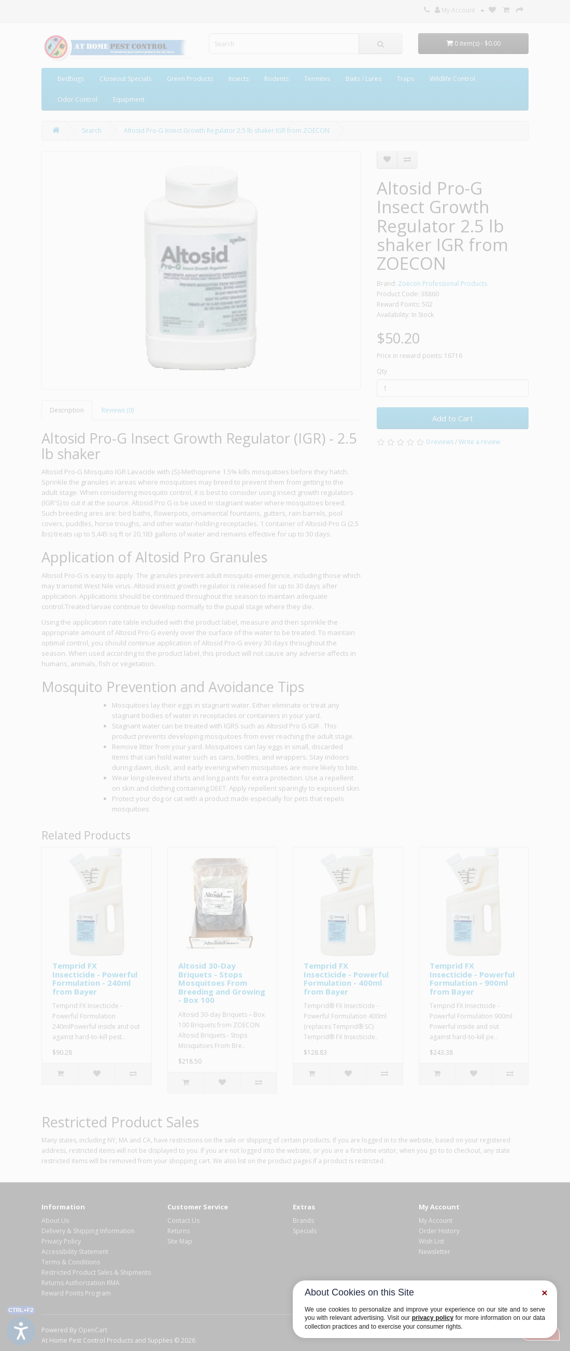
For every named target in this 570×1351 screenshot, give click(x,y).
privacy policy (432, 1317)
